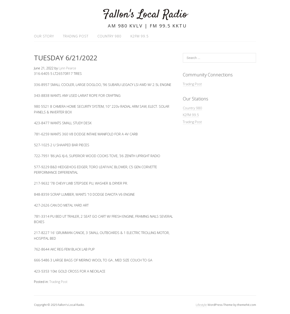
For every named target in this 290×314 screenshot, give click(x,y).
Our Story (44, 36)
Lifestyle (201, 305)
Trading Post (75, 36)
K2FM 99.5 (139, 36)
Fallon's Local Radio (145, 15)
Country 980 (109, 36)
